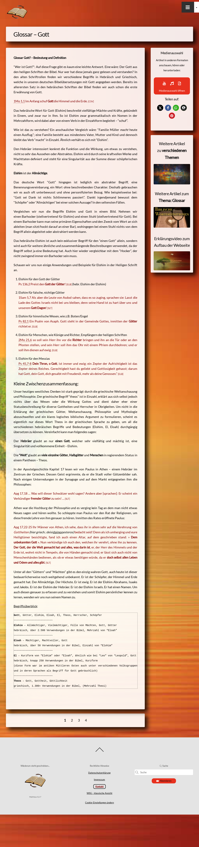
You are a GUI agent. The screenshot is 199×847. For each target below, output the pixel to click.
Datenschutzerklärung (99, 805)
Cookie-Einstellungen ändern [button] (99, 835)
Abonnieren (163, 813)
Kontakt (99, 819)
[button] (160, 116)
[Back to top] (99, 784)
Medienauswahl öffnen (171, 89)
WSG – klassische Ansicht (99, 825)
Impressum (99, 812)
